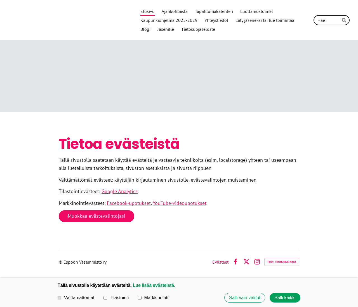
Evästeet (220, 262)
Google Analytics (120, 191)
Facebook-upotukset (129, 203)
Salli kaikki (285, 297)
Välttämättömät (76, 297)
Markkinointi (153, 297)
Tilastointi (116, 297)
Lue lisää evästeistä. (154, 285)
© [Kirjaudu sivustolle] (61, 262)
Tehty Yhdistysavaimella (281, 262)
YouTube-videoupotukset (179, 203)
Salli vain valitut (244, 297)
